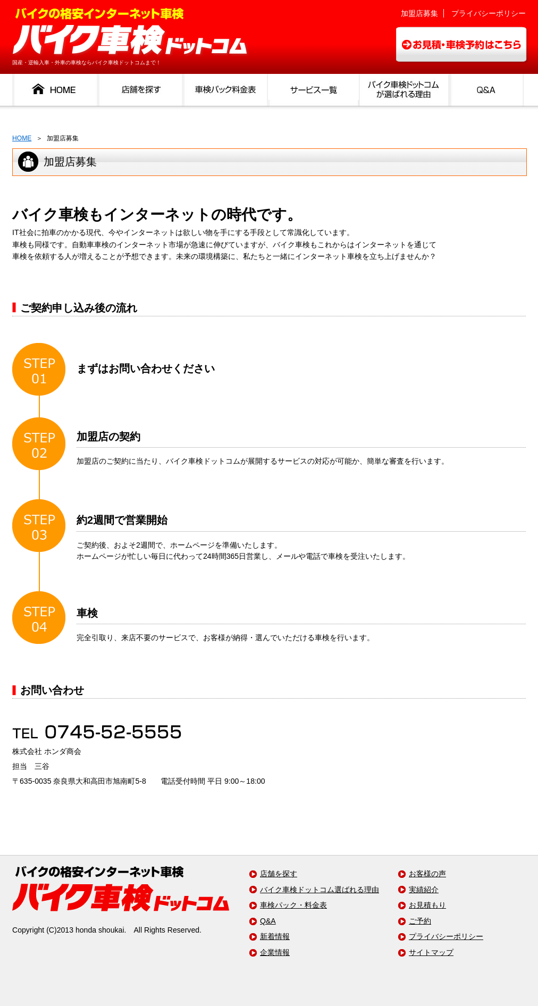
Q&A (268, 921)
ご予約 (420, 921)
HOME (21, 138)
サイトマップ (431, 952)
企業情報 (275, 952)
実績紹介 (424, 889)
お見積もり (427, 905)
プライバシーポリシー (488, 13)
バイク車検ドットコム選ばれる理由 (319, 889)
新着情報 (275, 936)
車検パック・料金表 (293, 905)
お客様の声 (427, 873)
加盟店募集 (419, 13)
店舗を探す (278, 873)
